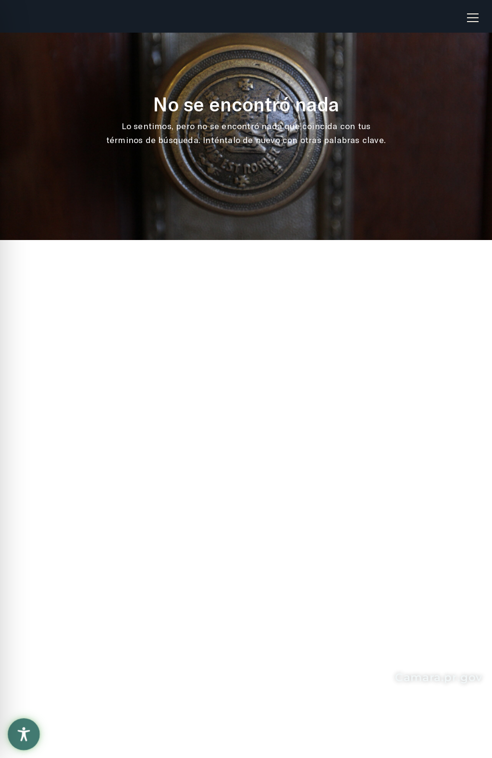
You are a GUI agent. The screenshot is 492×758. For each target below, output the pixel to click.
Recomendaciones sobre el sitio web (77, 358)
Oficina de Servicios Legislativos (211, 381)
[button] (472, 14)
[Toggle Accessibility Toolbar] (23, 734)
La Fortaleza (195, 405)
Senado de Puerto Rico (217, 465)
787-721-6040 (75, 643)
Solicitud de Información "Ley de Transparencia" (371, 358)
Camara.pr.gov (438, 677)
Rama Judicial (199, 426)
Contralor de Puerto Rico (221, 445)
